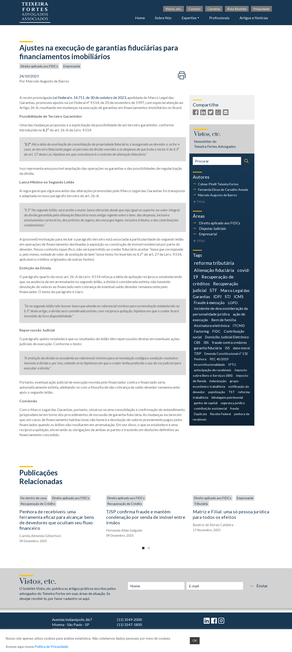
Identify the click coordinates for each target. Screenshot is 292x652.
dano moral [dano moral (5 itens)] (241, 348)
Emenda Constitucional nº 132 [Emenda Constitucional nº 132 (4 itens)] (226, 353)
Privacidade (261, 9)
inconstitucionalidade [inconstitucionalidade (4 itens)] (209, 364)
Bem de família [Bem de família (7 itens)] (223, 320)
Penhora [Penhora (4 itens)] (200, 359)
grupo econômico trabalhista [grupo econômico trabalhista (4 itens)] (216, 383)
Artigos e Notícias (254, 18)
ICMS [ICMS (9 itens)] (238, 296)
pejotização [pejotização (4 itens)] (216, 392)
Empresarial (71, 66)
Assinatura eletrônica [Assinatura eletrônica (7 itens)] (211, 325)
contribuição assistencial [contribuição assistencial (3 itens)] (210, 408)
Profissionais (219, 18)
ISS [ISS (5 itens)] (227, 348)
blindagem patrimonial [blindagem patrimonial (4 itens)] (227, 397)
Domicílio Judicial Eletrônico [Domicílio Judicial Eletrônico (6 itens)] (227, 337)
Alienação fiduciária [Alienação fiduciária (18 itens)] (214, 270)
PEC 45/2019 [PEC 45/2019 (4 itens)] (219, 359)
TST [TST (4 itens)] (231, 392)
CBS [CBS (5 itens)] (197, 342)
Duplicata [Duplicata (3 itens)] (200, 414)
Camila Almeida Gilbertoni (40, 535)
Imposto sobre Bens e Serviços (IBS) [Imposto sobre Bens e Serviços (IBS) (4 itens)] (220, 372)
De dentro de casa (34, 498)
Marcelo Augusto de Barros (47, 81)
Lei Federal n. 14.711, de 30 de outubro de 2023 (89, 97)
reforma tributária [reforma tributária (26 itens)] (214, 263)
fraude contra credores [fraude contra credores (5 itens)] (229, 342)
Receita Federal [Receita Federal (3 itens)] (220, 414)
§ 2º (46, 130)
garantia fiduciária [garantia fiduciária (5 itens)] (208, 348)
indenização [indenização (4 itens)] (218, 381)
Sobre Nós (163, 18)
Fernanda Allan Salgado (124, 530)
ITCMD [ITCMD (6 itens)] (239, 325)
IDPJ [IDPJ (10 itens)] (217, 296)
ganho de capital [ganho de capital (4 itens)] (205, 403)
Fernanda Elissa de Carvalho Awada (223, 189)
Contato (194, 9)
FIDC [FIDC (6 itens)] (216, 331)
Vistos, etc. (173, 9)
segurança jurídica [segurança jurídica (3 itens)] (233, 403)
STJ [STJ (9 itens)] (228, 296)
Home (140, 18)
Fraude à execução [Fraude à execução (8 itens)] (209, 302)
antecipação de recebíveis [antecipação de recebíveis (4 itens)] (212, 370)
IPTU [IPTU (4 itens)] (232, 364)
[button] (143, 548)
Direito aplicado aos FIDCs (39, 66)
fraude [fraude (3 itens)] (234, 408)
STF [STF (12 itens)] (213, 290)
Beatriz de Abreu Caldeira (213, 524)
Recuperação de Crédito (38, 504)
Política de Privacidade (51, 647)
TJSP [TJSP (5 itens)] (197, 353)
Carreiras (213, 9)
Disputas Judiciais (212, 228)
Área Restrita (236, 9)
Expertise (189, 18)
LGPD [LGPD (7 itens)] (233, 302)
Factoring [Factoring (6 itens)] (201, 331)
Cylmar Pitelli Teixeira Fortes (218, 184)
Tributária (201, 504)
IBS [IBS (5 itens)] (206, 342)
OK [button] (195, 640)
